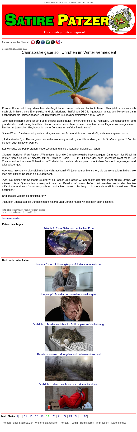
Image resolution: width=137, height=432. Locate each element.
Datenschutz (118, 422)
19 (48, 416)
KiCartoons (88, 2)
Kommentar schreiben (11, 218)
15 (26, 416)
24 (76, 416)
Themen (6, 422)
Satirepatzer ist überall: (16, 42)
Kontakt (65, 422)
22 (65, 416)
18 (42, 416)
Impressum (102, 422)
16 (31, 416)
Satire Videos (75, 2)
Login (74, 422)
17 (37, 416)
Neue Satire (49, 2)
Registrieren (87, 422)
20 (54, 416)
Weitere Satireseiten (46, 422)
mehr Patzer (62, 2)
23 (70, 416)
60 (85, 416)
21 (59, 416)
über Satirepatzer (23, 422)
